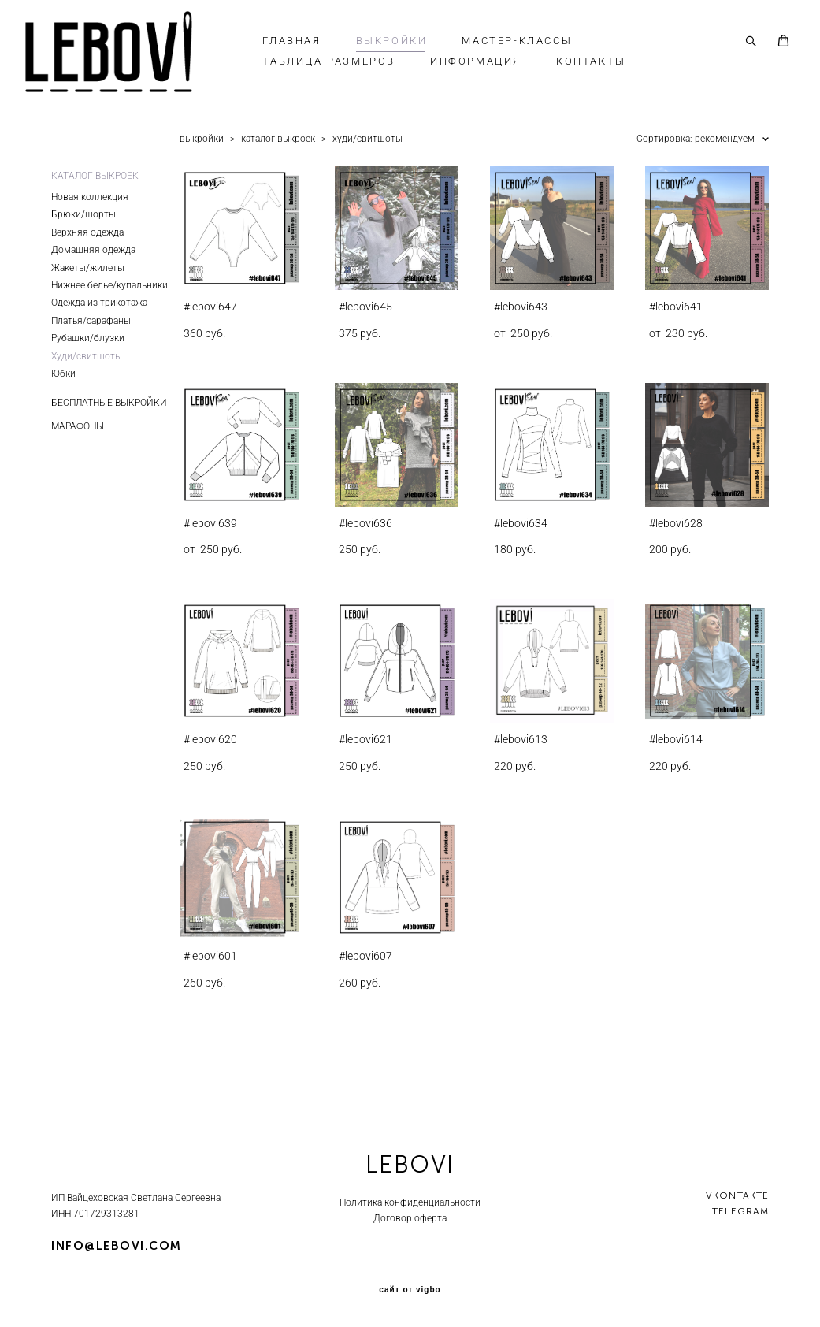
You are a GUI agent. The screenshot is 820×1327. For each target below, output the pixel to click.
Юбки (63, 397)
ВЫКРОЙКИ (478, 42)
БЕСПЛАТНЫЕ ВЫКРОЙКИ (109, 427)
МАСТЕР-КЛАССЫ (604, 42)
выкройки (202, 162)
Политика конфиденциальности (410, 1202)
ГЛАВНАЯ (379, 42)
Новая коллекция (89, 220)
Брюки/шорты (83, 238)
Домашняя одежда (93, 274)
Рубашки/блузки (87, 362)
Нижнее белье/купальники (109, 308)
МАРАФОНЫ (77, 449)
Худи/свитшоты (86, 379)
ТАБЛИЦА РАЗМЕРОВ (416, 63)
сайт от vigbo (409, 1290)
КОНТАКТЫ (385, 83)
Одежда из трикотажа (99, 327)
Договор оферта (410, 1218)
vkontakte (738, 1195)
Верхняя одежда (87, 256)
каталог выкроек (278, 162)
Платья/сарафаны (91, 344)
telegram (741, 1211)
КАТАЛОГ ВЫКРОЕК (95, 199)
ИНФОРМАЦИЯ (563, 63)
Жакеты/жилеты (87, 291)
